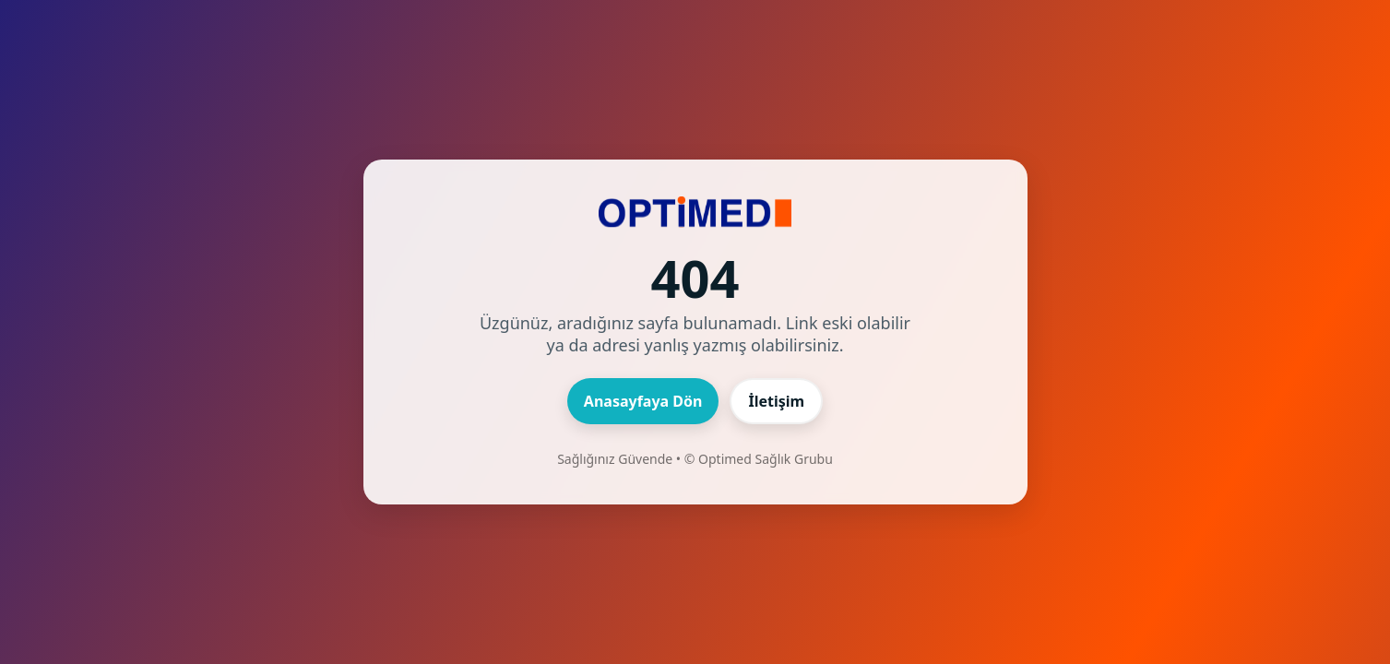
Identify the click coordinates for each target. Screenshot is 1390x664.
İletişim (776, 401)
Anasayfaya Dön (643, 401)
